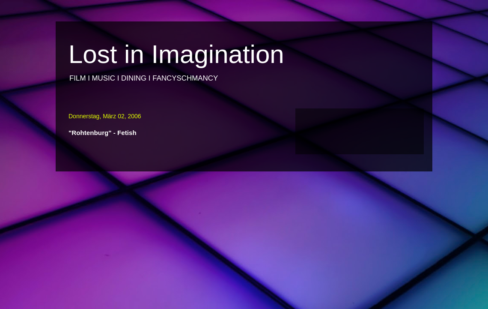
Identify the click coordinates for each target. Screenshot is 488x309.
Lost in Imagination (176, 54)
